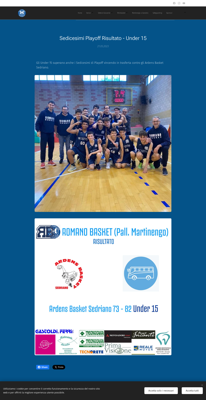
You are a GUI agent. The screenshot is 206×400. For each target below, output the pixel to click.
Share (43, 367)
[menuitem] (105, 13)
